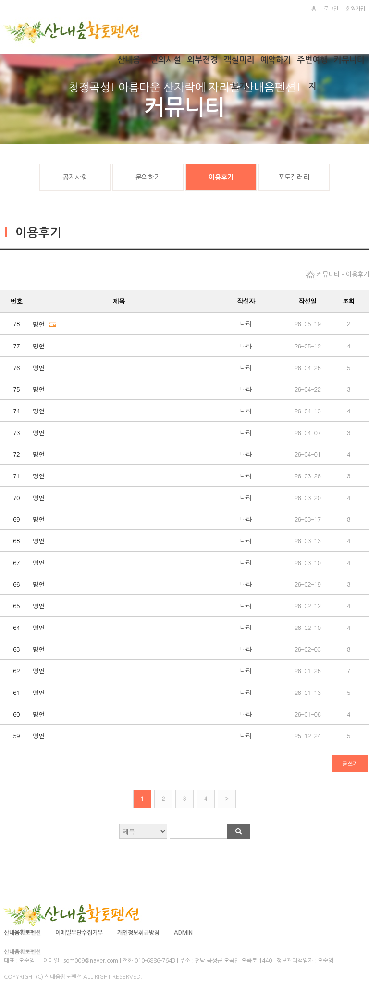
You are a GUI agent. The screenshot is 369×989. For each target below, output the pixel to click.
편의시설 (165, 60)
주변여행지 (312, 64)
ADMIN (183, 933)
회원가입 (355, 9)
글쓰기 (350, 763)
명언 (38, 324)
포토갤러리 (293, 177)
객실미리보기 (239, 64)
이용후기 (221, 177)
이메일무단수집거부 (79, 933)
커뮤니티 (349, 60)
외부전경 (202, 60)
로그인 (331, 9)
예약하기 (275, 60)
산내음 (129, 60)
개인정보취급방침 (138, 933)
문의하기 (147, 177)
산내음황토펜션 (22, 933)
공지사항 (74, 177)
